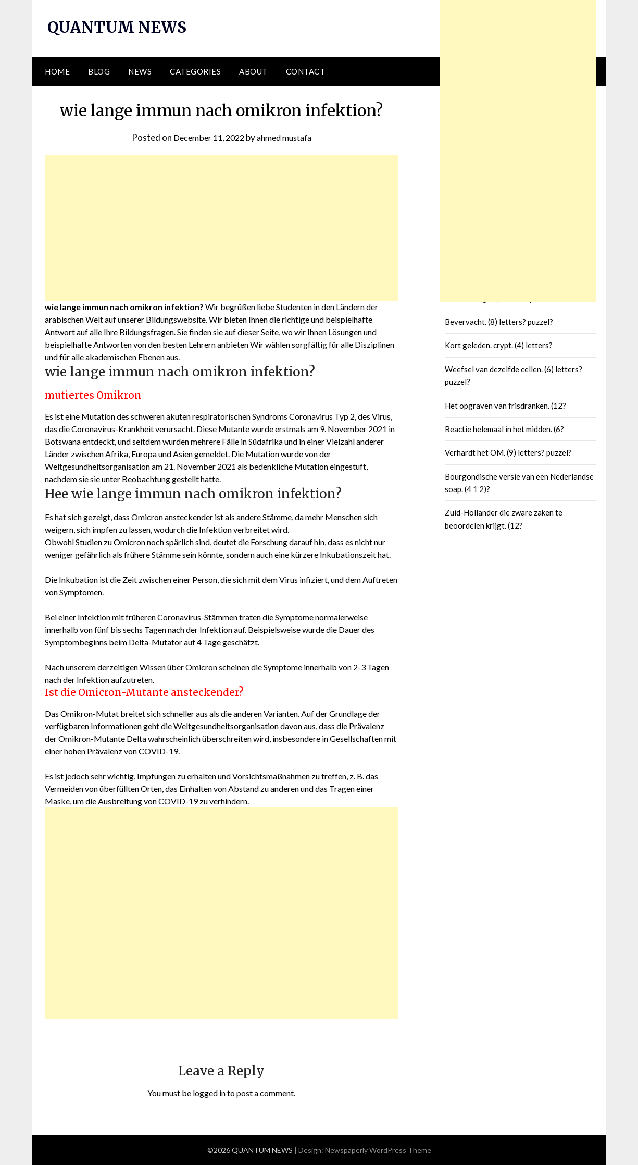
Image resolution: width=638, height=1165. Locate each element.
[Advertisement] (221, 228)
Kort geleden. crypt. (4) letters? (499, 345)
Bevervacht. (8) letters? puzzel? (499, 321)
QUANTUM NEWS (118, 27)
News (140, 71)
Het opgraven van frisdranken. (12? (505, 405)
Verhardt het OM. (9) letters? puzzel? (508, 452)
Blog (99, 71)
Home (57, 71)
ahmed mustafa (286, 136)
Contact (306, 71)
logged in (209, 1093)
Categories (195, 71)
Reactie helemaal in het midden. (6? (504, 429)
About (253, 71)
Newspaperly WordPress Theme (378, 1150)
